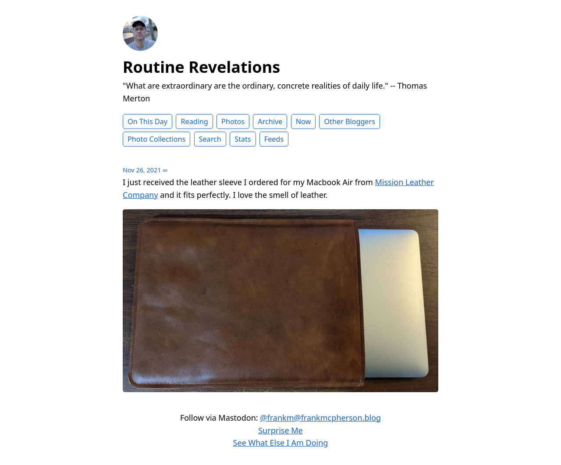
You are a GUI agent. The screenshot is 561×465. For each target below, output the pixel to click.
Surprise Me (280, 430)
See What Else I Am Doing (280, 442)
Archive (270, 121)
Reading (194, 121)
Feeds (274, 139)
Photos (233, 121)
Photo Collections (156, 139)
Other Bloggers (349, 121)
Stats (242, 139)
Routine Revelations (201, 67)
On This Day (147, 121)
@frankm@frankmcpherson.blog (320, 417)
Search (210, 139)
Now (303, 121)
